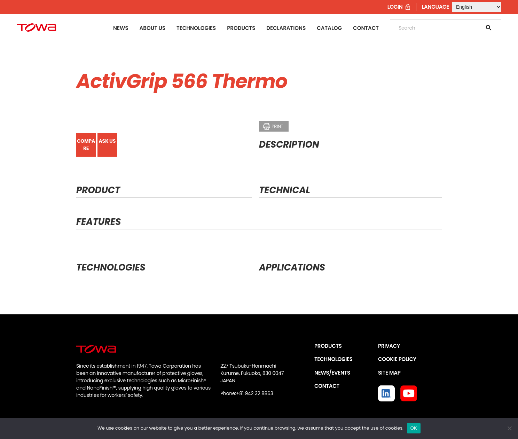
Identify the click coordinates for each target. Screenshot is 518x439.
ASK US (107, 141)
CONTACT (326, 386)
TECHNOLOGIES (333, 359)
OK (413, 428)
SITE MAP (389, 372)
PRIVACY (389, 346)
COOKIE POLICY (397, 359)
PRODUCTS (328, 346)
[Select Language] (476, 7)
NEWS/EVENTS (332, 372)
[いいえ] (509, 428)
